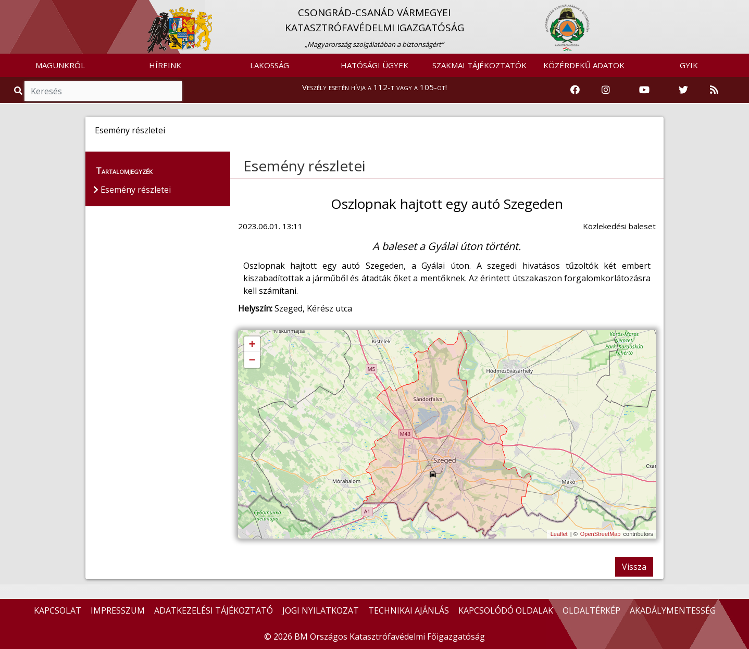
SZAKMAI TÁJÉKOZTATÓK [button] (479, 65)
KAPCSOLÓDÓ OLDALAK (505, 610)
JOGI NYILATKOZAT (320, 610)
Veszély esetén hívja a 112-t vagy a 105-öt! (374, 87)
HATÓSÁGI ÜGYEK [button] (374, 65)
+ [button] (251, 345)
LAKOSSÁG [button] (269, 65)
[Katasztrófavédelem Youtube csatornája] (644, 90)
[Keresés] (103, 91)
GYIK (689, 65)
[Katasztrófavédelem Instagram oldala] (606, 90)
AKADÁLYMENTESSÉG (673, 610)
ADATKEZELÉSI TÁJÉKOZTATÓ (213, 610)
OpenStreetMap (600, 534)
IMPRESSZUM (118, 610)
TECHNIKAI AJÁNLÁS (408, 610)
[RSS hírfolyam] (714, 90)
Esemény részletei (304, 166)
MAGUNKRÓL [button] (60, 65)
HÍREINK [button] (165, 65)
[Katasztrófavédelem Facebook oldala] (575, 90)
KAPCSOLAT (57, 610)
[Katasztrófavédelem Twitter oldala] (683, 90)
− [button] (251, 360)
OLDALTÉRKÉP (591, 610)
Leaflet (559, 534)
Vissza (634, 566)
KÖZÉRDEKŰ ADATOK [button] (584, 65)
